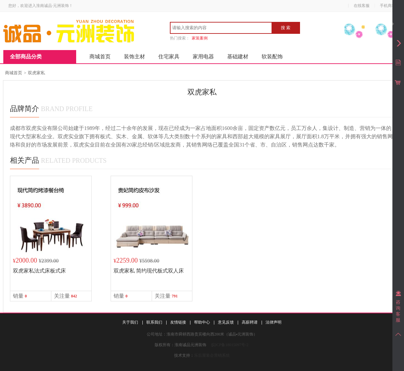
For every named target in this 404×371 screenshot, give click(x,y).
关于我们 (130, 322)
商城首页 (100, 56)
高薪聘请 (250, 322)
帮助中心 (202, 322)
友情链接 (178, 322)
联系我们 (154, 322)
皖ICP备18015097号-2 (230, 344)
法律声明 (273, 322)
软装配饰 (272, 56)
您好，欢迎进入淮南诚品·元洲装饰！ (40, 5)
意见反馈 (226, 322)
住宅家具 (168, 56)
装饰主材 (134, 56)
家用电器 (203, 56)
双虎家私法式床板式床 (39, 271)
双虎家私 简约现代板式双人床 (149, 271)
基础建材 (237, 56)
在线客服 (362, 5)
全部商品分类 (26, 56)
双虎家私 (36, 72)
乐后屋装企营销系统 (212, 355)
